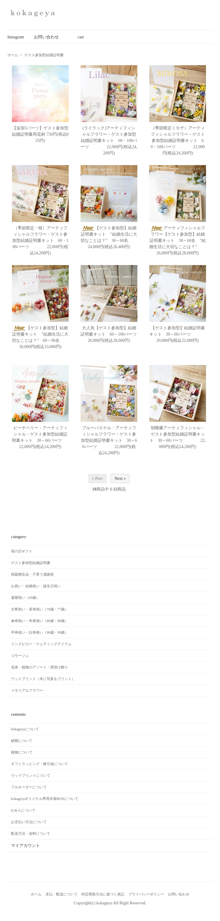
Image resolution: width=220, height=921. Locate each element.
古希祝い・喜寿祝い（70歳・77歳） (39, 609)
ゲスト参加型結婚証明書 (44, 55)
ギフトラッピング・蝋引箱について (39, 764)
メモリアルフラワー (27, 690)
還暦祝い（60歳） (25, 598)
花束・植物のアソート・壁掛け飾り (39, 667)
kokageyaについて (25, 729)
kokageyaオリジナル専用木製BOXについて (44, 799)
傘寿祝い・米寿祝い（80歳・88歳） (39, 621)
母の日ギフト (21, 551)
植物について (21, 752)
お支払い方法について (29, 822)
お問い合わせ (46, 37)
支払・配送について (61, 894)
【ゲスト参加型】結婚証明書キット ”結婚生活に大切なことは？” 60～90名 (42, 334)
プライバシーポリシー (146, 894)
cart (76, 37)
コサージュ (20, 656)
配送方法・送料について (30, 833)
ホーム (12, 55)
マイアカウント (25, 845)
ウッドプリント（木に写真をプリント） (43, 679)
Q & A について (23, 810)
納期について (21, 741)
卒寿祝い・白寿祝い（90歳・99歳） (39, 632)
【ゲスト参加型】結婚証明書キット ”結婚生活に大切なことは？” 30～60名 (111, 234)
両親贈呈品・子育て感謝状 (32, 574)
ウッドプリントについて (30, 775)
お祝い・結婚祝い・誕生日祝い (36, 586)
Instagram (15, 37)
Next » (120, 478)
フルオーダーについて (29, 787)
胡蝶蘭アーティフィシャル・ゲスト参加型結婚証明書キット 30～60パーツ (177, 434)
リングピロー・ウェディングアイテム (41, 644)
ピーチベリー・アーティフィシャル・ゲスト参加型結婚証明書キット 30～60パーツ (45, 434)
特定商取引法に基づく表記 (102, 894)
